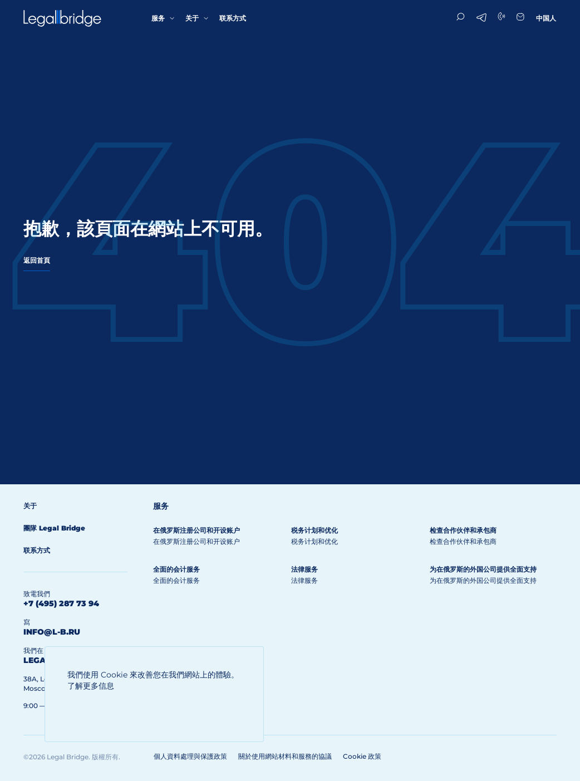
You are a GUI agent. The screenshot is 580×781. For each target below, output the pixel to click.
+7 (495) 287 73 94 (61, 603)
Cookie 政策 (362, 756)
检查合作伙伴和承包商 (463, 530)
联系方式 (232, 18)
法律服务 (304, 569)
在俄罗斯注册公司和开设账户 (196, 530)
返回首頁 (36, 260)
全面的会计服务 (176, 569)
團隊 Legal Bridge (54, 528)
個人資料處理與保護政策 (190, 756)
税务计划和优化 (314, 530)
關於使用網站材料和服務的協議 (285, 756)
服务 (158, 18)
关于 (192, 18)
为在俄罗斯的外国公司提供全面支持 (483, 569)
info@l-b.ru (51, 632)
